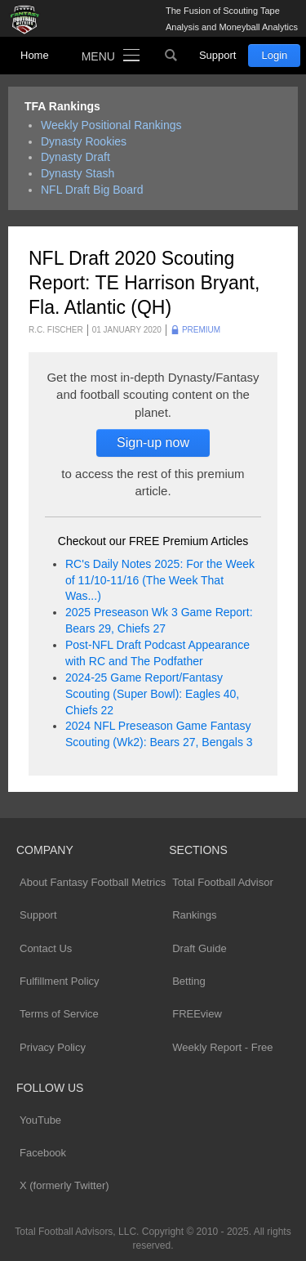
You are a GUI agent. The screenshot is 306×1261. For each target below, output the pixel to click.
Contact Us (46, 948)
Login (274, 55)
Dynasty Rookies (83, 141)
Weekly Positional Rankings (111, 125)
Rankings (194, 915)
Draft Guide (199, 948)
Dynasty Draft (75, 156)
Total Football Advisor (222, 882)
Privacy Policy (53, 1047)
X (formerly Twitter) (64, 1185)
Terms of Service (59, 1014)
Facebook (43, 1153)
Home (34, 55)
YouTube (40, 1120)
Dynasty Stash (77, 173)
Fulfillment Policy (60, 981)
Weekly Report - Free (222, 1047)
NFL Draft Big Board (92, 189)
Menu (98, 56)
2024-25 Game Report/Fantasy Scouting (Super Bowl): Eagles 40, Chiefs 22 (152, 694)
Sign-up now (153, 442)
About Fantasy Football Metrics (93, 882)
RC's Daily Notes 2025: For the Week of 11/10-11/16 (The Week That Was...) (160, 580)
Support (218, 55)
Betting (188, 981)
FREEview (197, 1014)
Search (171, 55)
